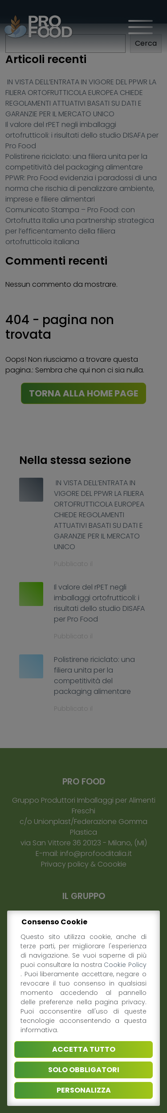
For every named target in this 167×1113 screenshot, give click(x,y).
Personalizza (84, 1090)
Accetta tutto (83, 1049)
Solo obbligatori (83, 1070)
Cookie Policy (125, 964)
